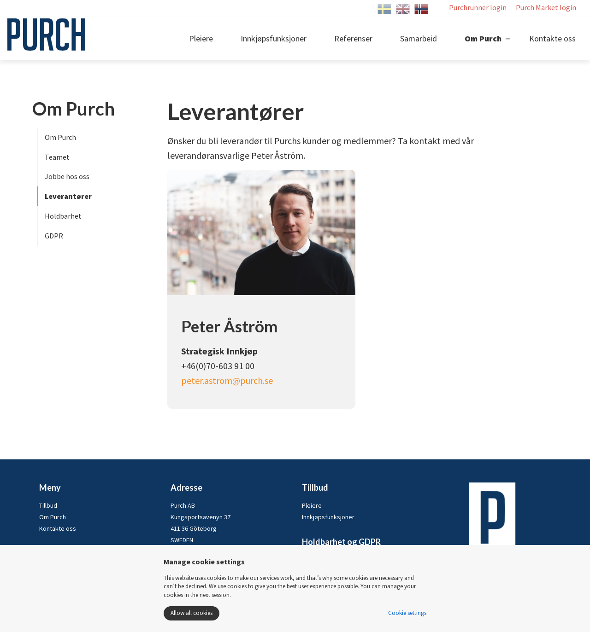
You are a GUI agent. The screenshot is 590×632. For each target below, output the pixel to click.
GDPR (54, 235)
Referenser (353, 38)
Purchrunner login (478, 7)
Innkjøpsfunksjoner (274, 38)
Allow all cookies (191, 613)
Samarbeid (418, 38)
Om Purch (483, 38)
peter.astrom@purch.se (227, 380)
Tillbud (48, 505)
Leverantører (68, 196)
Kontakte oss (552, 38)
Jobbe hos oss (67, 176)
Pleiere (201, 38)
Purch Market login (546, 7)
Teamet (57, 157)
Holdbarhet (63, 215)
